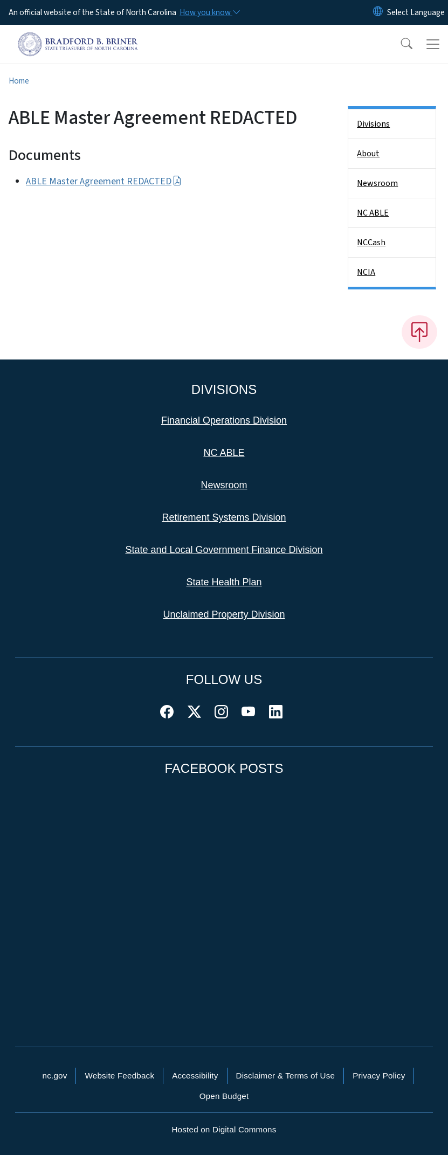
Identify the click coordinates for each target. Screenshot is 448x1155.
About (368, 154)
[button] (399, 44)
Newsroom (377, 183)
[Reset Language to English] (378, 12)
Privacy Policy (379, 1075)
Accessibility (195, 1075)
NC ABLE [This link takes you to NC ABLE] (223, 452)
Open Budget (224, 1096)
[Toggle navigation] (433, 44)
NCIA (366, 272)
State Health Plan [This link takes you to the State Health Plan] (223, 582)
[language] (416, 12)
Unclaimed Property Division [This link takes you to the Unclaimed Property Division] (224, 614)
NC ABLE (373, 213)
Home (19, 81)
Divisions (373, 124)
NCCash (371, 242)
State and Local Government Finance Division (223, 549)
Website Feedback (119, 1075)
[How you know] (209, 12)
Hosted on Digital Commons (223, 1129)
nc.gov (55, 1075)
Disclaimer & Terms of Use (285, 1075)
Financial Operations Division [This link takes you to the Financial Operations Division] (224, 420)
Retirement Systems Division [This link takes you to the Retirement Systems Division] (224, 517)
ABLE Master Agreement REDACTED (104, 181)
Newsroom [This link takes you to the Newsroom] (224, 485)
